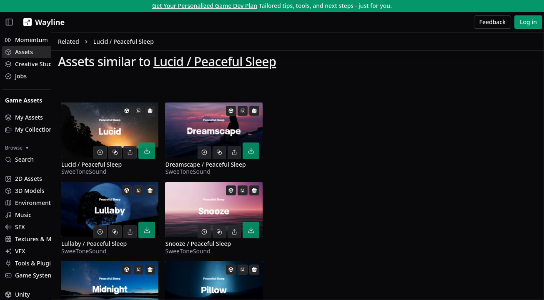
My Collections (30, 129)
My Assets (24, 117)
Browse (16, 147)
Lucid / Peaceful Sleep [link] (168, 43)
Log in (528, 22)
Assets (19, 52)
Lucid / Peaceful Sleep (259, 63)
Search (19, 159)
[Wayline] (42, 22)
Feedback (492, 22)
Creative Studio (31, 64)
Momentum (26, 40)
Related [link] (112, 43)
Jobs (16, 76)
